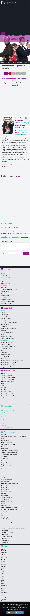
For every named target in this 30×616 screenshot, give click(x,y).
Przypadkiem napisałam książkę (9, 507)
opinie (25, 62)
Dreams (3, 312)
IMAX (2, 383)
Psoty (2, 334)
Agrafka (3, 373)
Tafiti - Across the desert (7, 338)
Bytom (3, 554)
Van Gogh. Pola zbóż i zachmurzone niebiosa (13, 528)
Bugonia (3, 446)
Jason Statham (24, 132)
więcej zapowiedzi (6, 367)
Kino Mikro (4, 389)
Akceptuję (19, 613)
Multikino (3, 398)
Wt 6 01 (15, 73)
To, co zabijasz (5, 316)
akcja (22, 122)
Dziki (2, 281)
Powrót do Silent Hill (6, 354)
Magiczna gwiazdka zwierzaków (9, 483)
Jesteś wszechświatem (8, 417)
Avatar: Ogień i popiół (6, 299)
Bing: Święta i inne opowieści (8, 444)
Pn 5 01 (12, 73)
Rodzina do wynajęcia (6, 336)
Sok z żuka (3, 516)
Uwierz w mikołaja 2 (6, 526)
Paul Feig (8, 41)
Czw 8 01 (21, 73)
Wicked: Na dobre (5, 530)
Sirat (2, 514)
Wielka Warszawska (6, 358)
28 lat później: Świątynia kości (9, 322)
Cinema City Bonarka (6, 375)
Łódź (2, 573)
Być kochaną (4, 448)
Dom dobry (5, 425)
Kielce (2, 568)
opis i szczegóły (15, 62)
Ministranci (4, 487)
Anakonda (3, 287)
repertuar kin (7, 62)
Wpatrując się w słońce (7, 532)
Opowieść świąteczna (6, 497)
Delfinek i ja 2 (4, 326)
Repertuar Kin (9, 371)
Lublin (2, 571)
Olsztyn (3, 575)
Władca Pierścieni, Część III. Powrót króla (11, 365)
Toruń (2, 595)
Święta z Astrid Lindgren (7, 522)
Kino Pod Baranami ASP (7, 394)
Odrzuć (10, 613)
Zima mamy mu (6, 408)
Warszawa (3, 599)
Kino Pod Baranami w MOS (8, 396)
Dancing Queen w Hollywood (8, 301)
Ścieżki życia (4, 275)
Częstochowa (4, 556)
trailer (21, 62)
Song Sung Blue (5, 295)
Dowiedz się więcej (17, 609)
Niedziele (3, 293)
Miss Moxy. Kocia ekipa (7, 332)
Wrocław (3, 601)
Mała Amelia (4, 352)
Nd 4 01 (9, 73)
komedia (26, 122)
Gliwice (3, 563)
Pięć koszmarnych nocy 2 (8, 423)
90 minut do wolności (6, 342)
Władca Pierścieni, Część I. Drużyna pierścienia (13, 360)
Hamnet (3, 350)
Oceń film (13, 168)
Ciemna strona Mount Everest (9, 289)
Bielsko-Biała (4, 551)
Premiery (7, 269)
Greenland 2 (4, 330)
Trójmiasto (4, 597)
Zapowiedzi (8, 308)
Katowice (3, 566)
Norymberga (4, 495)
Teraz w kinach (10, 432)
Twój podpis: (4, 253)
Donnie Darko (4, 458)
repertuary (11, 2)
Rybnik (2, 587)
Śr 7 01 (18, 73)
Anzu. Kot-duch (5, 324)
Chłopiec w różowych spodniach (9, 452)
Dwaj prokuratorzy (6, 348)
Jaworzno (3, 564)
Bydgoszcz (4, 552)
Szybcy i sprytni (5, 356)
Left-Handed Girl (5, 481)
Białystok (3, 549)
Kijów (2, 385)
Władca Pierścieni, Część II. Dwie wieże (11, 363)
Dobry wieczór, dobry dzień (8, 346)
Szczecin (3, 594)
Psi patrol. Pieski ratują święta (9, 509)
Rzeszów (3, 588)
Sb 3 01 (6, 73)
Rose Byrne (18, 134)
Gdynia (3, 561)
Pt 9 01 (24, 73)
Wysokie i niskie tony (6, 318)
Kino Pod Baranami (6, 391)
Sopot (2, 590)
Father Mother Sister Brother (8, 328)
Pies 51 (3, 273)
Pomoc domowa (5, 283)
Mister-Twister (5, 291)
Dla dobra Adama (5, 344)
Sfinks (2, 402)
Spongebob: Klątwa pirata (8, 277)
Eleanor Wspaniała (6, 471)
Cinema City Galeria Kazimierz (8, 377)
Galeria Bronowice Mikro (7, 381)
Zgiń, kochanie (6, 419)
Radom (3, 583)
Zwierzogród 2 (5, 542)
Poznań (3, 582)
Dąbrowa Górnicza (6, 558)
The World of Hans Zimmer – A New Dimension (13, 524)
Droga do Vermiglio (6, 462)
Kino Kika (3, 387)
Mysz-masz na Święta (8, 427)
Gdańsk (3, 559)
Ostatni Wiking (5, 499)
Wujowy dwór (5, 415)
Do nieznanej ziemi (6, 303)
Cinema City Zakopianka (7, 379)
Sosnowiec (4, 592)
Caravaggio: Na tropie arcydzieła (9, 450)
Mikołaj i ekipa (4, 485)
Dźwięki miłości (5, 314)
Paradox (3, 400)
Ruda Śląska (4, 585)
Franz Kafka (4, 475)
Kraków (3, 570)
